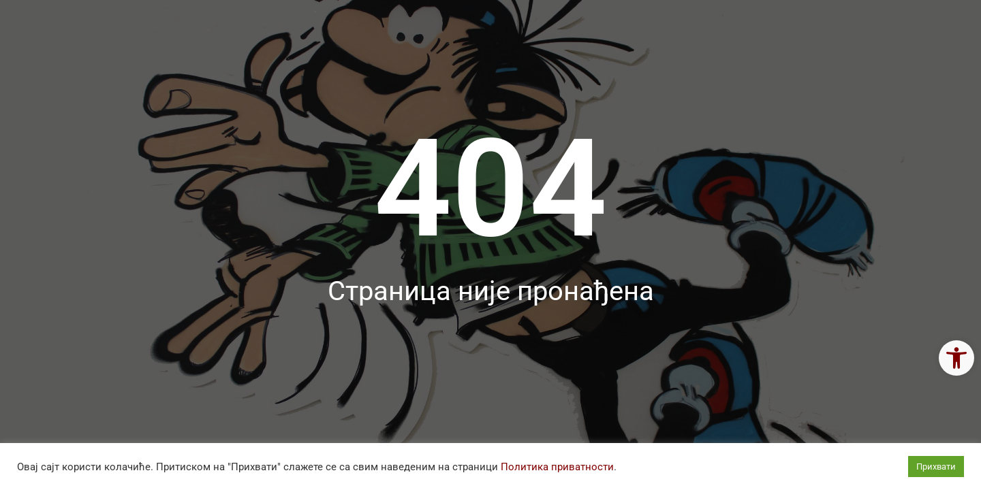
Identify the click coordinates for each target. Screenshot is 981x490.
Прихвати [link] (936, 466)
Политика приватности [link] (557, 467)
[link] (956, 358)
